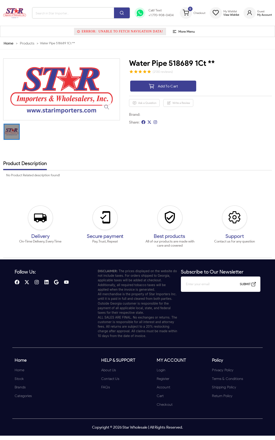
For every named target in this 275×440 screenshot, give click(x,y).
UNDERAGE (162, 250)
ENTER (113, 250)
